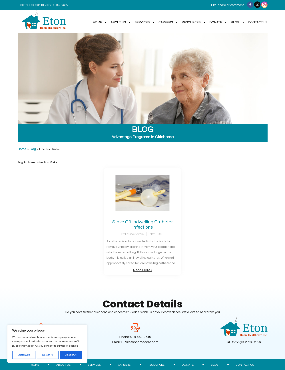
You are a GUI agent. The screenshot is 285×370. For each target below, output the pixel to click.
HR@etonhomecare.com (139, 342)
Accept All (71, 355)
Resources (191, 22)
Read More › (142, 270)
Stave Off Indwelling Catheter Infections (142, 225)
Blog (235, 22)
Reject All (47, 355)
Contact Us (258, 22)
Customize (23, 355)
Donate (215, 22)
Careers (165, 22)
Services (142, 22)
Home (97, 22)
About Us (118, 22)
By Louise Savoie (132, 234)
